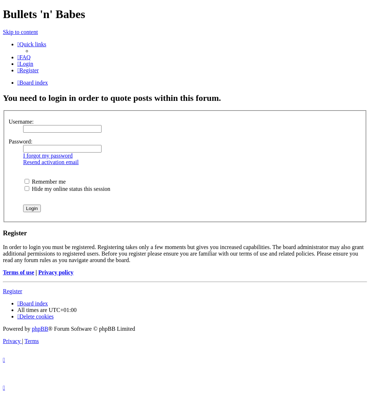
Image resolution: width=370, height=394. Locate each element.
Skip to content (20, 32)
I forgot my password (48, 156)
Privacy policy (55, 272)
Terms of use (18, 272)
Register (12, 291)
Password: (21, 141)
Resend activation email (51, 162)
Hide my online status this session (67, 189)
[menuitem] (24, 57)
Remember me (45, 182)
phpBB (40, 329)
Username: (21, 122)
